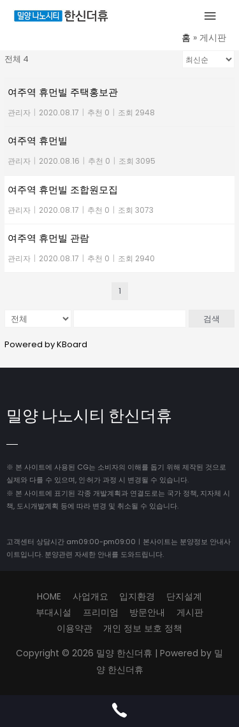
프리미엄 (101, 613)
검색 (211, 318)
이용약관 (74, 629)
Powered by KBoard (45, 344)
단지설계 (184, 597)
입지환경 (137, 597)
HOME (49, 597)
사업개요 (90, 597)
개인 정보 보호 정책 (142, 629)
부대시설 (53, 613)
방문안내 (147, 613)
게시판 (190, 613)
